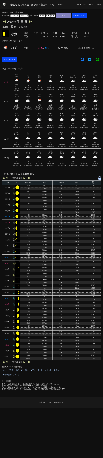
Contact (98, 4)
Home (79, 4)
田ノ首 (40, 420)
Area (84, 4)
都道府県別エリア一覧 (11, 424)
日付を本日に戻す (79, 15)
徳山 (4, 420)
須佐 (26, 420)
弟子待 (33, 420)
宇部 (17, 420)
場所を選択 (6, 15)
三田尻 (10, 420)
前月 (6, 228)
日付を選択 (34, 15)
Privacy (90, 4)
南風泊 (56, 420)
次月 (27, 228)
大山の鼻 (48, 420)
